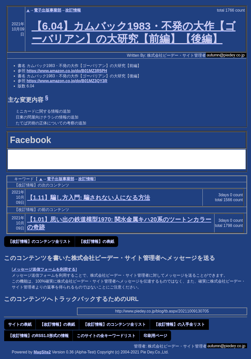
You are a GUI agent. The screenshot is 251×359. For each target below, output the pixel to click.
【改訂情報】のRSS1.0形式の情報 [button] (38, 335)
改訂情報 (73, 10)
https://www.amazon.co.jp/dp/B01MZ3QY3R (67, 81)
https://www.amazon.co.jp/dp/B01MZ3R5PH (67, 71)
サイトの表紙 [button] (20, 324)
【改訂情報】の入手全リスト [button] (179, 324)
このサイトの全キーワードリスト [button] (106, 335)
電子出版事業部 (47, 10)
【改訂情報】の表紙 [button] (96, 241)
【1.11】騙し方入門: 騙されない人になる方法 (88, 197)
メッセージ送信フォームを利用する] (45, 269)
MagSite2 (42, 352)
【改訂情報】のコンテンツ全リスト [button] (39, 241)
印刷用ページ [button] (155, 335)
